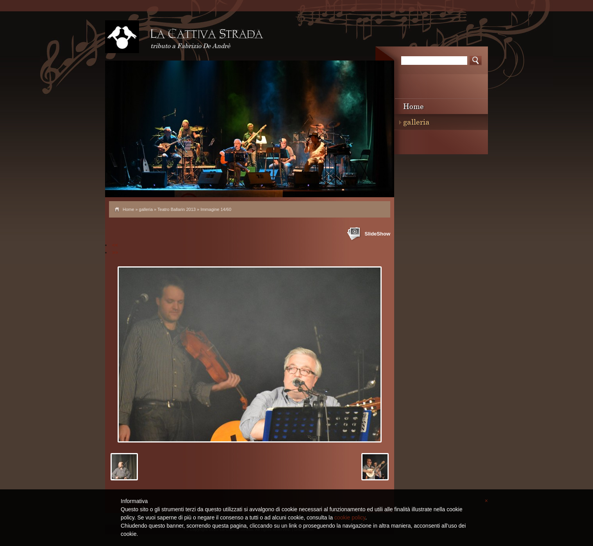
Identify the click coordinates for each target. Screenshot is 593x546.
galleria (146, 209)
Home (128, 209)
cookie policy (349, 517)
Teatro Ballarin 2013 (176, 209)
